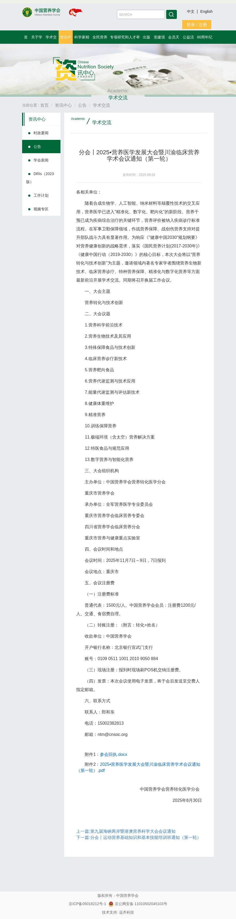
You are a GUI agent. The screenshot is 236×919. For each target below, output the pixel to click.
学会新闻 (41, 160)
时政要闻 (41, 133)
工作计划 (41, 195)
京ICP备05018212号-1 (87, 904)
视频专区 (41, 209)
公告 (37, 146)
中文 (191, 11)
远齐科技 (126, 912)
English (206, 11)
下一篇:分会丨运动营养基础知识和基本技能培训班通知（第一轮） (138, 837)
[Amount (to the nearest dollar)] (141, 14)
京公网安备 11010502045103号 (137, 904)
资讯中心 (37, 119)
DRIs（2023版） (40, 178)
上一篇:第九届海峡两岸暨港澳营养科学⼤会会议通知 (125, 831)
